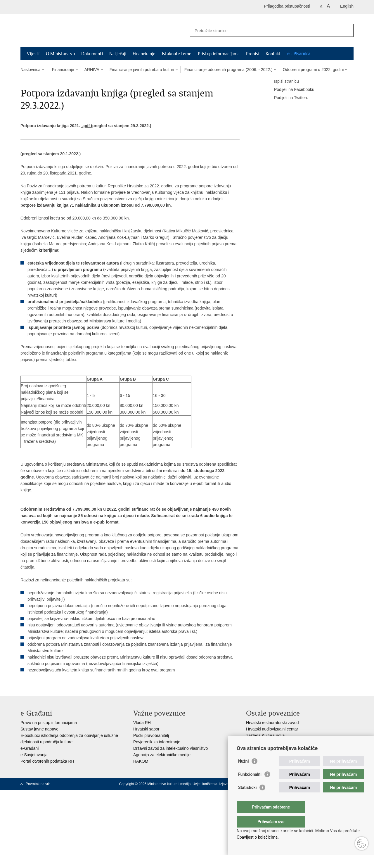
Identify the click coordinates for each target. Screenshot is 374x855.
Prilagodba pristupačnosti (287, 6)
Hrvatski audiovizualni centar (272, 729)
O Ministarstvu (60, 53)
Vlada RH (142, 722)
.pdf (86, 125)
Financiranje (144, 53)
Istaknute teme (176, 53)
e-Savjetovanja (34, 754)
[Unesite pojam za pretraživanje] (265, 30)
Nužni (243, 773)
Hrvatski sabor (146, 729)
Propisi (252, 53)
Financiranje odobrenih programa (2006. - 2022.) (228, 69)
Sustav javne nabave (39, 729)
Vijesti (33, 53)
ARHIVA (91, 69)
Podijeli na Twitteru (287, 98)
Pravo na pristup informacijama (48, 722)
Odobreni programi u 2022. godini (313, 69)
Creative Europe (261, 742)
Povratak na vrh (38, 784)
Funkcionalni (250, 786)
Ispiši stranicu (282, 81)
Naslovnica (30, 69)
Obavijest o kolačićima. (258, 837)
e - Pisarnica (298, 53)
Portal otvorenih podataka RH (47, 761)
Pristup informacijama (219, 53)
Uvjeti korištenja (205, 784)
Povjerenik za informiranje (156, 742)
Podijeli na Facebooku (290, 89)
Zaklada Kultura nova (265, 735)
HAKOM (140, 761)
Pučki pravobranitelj (151, 735)
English (347, 6)
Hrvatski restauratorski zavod (272, 722)
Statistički (247, 799)
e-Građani (29, 748)
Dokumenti (92, 53)
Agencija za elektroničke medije (162, 754)
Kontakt (273, 53)
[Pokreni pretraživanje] (347, 30)
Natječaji (117, 53)
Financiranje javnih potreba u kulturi (142, 69)
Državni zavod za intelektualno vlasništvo (170, 748)
